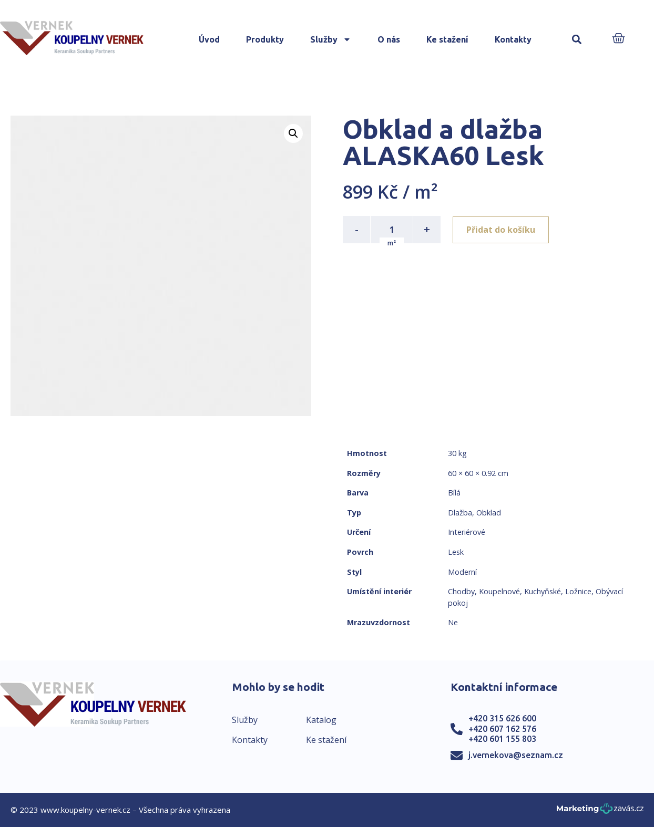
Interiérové (466, 532)
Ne (453, 622)
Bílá (454, 493)
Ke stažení (447, 39)
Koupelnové (499, 591)
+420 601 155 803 (502, 738)
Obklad (488, 513)
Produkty (265, 39)
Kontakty (513, 39)
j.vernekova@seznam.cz (515, 755)
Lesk (456, 552)
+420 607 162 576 (502, 728)
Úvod (209, 39)
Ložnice (578, 591)
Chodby (461, 591)
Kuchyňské (542, 591)
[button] (577, 39)
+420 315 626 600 (502, 718)
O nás (388, 39)
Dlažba (460, 513)
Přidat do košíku (501, 229)
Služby (330, 39)
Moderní (462, 572)
